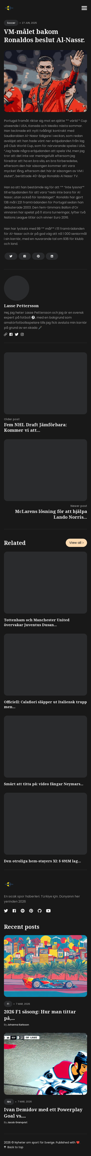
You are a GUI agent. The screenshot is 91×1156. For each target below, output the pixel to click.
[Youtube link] (48, 911)
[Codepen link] (22, 911)
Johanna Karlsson (18, 1024)
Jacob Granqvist (17, 1122)
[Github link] (39, 911)
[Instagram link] (22, 334)
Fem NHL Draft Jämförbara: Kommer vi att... (35, 427)
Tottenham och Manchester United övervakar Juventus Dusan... (36, 622)
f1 (8, 1004)
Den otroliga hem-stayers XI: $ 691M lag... (42, 861)
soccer (11, 23)
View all (76, 542)
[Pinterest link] (31, 911)
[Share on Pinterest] (38, 256)
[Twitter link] (16, 334)
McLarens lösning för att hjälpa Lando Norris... (51, 514)
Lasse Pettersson (21, 305)
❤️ (78, 1142)
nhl (9, 1101)
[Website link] (5, 334)
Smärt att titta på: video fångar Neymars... (43, 784)
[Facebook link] (10, 334)
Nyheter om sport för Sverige (34, 1142)
